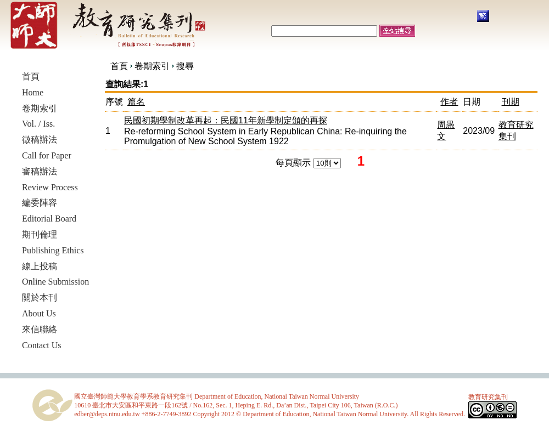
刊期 (510, 101)
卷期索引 (152, 66)
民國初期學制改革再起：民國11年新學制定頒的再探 (225, 120)
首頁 (119, 66)
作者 (449, 101)
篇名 (136, 101)
